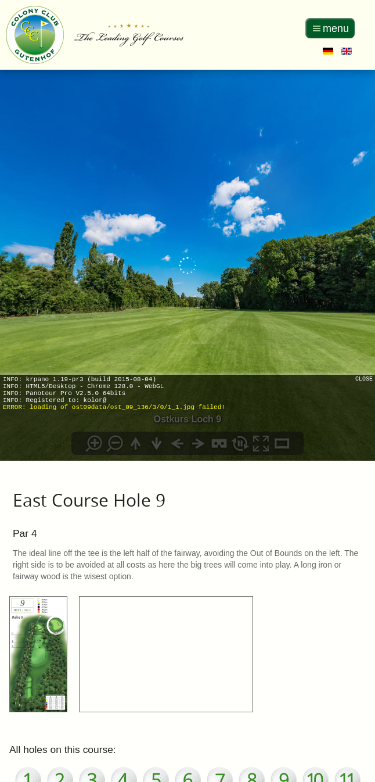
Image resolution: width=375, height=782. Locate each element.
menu (336, 28)
